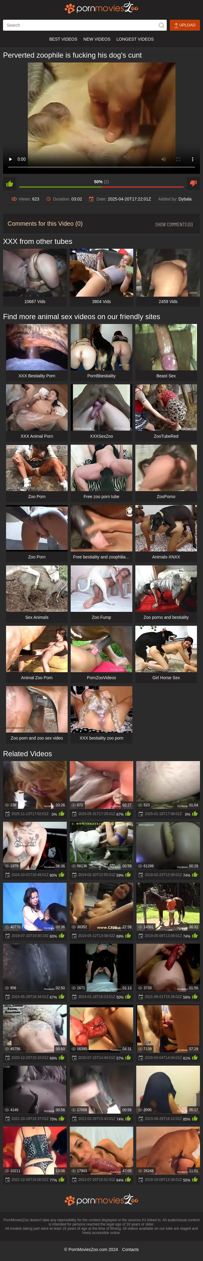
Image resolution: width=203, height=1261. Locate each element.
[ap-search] (85, 25)
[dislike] (193, 183)
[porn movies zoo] (102, 8)
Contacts (130, 1249)
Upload (184, 25)
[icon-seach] (161, 25)
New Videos (96, 39)
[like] (9, 183)
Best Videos (63, 39)
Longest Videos (135, 39)
